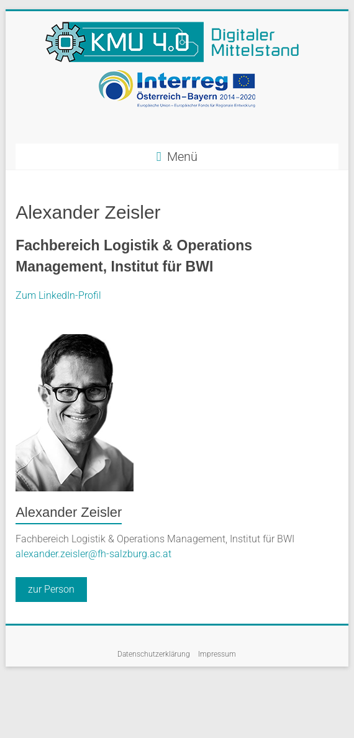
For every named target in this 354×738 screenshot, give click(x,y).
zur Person (51, 589)
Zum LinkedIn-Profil (58, 295)
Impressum (217, 654)
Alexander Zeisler (69, 512)
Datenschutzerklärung (153, 654)
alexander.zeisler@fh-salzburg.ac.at (93, 554)
